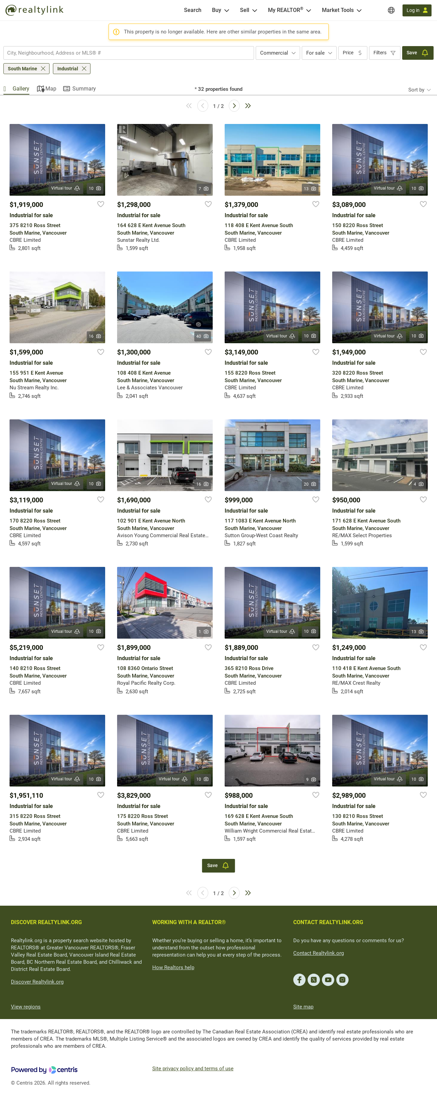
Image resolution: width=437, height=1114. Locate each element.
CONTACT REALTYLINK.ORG (328, 922)
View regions (26, 1007)
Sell (244, 10)
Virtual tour (66, 188)
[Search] (192, 10)
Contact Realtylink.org (318, 953)
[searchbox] (124, 53)
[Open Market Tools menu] (359, 10)
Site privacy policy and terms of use (193, 1069)
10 (95, 188)
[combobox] (128, 53)
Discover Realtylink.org (37, 982)
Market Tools (338, 10)
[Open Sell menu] (254, 10)
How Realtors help (173, 967)
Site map (303, 1007)
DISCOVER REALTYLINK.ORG (46, 922)
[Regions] (391, 10)
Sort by (416, 90)
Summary (84, 88)
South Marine (22, 68)
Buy (216, 10)
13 (310, 188)
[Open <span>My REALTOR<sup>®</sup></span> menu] (308, 10)
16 (95, 336)
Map (50, 88)
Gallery (21, 88)
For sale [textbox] (315, 53)
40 (202, 336)
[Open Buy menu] (226, 10)
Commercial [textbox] (274, 53)
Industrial (67, 68)
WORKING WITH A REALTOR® (189, 922)
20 (310, 484)
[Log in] (417, 10)
